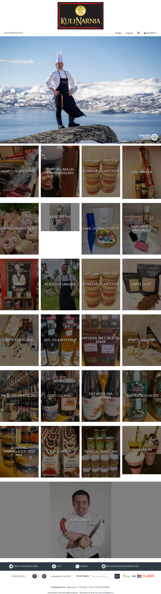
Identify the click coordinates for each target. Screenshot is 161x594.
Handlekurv (150, 33)
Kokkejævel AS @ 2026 (61, 576)
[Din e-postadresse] (102, 576)
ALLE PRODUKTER (14, 33)
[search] (138, 32)
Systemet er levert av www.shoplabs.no (97, 592)
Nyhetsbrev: (82, 576)
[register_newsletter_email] (117, 576)
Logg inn (129, 33)
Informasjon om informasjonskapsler (62, 592)
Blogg (118, 33)
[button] (12, 90)
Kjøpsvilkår (18, 576)
